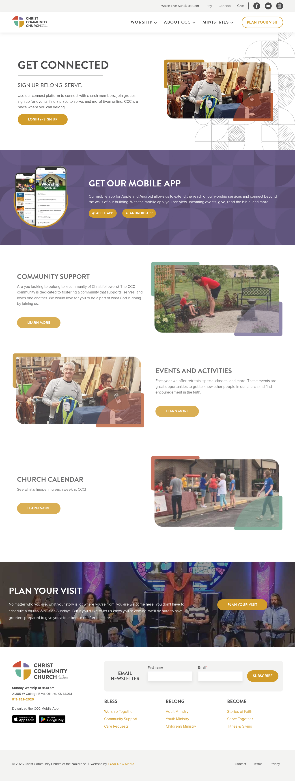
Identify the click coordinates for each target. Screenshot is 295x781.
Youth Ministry (177, 719)
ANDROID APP (139, 213)
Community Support (120, 719)
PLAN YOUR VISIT (242, 604)
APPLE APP (102, 213)
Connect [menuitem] (224, 5)
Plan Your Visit (262, 22)
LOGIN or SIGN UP (42, 119)
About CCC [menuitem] (177, 22)
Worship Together (119, 711)
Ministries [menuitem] (215, 22)
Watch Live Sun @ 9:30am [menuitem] (180, 5)
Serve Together (240, 719)
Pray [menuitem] (208, 5)
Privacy (274, 763)
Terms (257, 763)
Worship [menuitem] (142, 22)
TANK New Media (121, 763)
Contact (240, 763)
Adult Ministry (177, 711)
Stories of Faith (239, 711)
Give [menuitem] (240, 5)
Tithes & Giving (239, 726)
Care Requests (116, 726)
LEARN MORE (38, 325)
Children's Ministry (181, 726)
